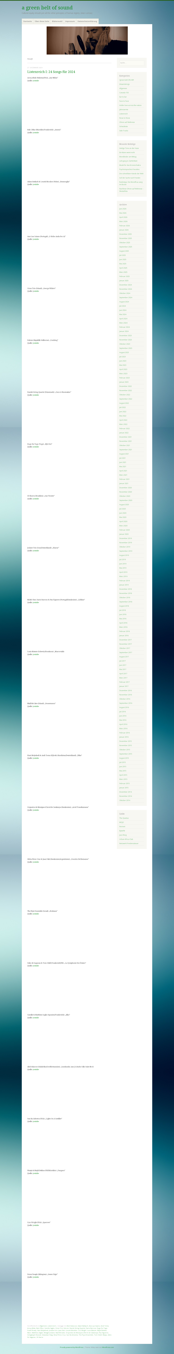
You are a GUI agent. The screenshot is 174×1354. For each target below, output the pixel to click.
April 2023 (123, 369)
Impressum (70, 21)
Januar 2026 (123, 230)
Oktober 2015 (124, 749)
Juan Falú (61, 1330)
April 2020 (123, 521)
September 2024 (125, 297)
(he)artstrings (124, 84)
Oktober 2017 (124, 648)
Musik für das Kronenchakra (130, 165)
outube (36, 291)
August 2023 (124, 352)
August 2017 (124, 657)
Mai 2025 (122, 264)
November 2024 (125, 289)
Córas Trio (59, 1328)
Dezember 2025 (125, 234)
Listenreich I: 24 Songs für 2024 (51, 72)
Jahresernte (123, 109)
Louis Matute (91, 1330)
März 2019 (123, 576)
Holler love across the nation (130, 105)
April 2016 (123, 724)
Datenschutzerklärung (87, 21)
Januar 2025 (123, 280)
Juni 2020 (122, 513)
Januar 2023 (123, 382)
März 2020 (123, 526)
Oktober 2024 (124, 293)
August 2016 (124, 707)
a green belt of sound (47, 8)
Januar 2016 (123, 737)
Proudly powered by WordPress (71, 1347)
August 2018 (124, 606)
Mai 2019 (122, 568)
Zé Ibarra (39, 1337)
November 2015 (125, 745)
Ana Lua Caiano (94, 1326)
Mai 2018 (122, 618)
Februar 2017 (124, 682)
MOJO (121, 822)
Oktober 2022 (124, 395)
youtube (36, 81)
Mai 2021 (122, 466)
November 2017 (125, 644)
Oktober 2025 (124, 242)
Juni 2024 (122, 310)
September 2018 (125, 602)
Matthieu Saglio (37, 1333)
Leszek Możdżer (71, 1330)
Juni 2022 (122, 411)
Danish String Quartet (77, 1328)
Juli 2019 (122, 559)
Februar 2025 (124, 276)
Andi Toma (105, 1326)
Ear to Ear (123, 97)
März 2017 (123, 678)
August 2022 (124, 403)
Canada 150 (124, 92)
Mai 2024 (122, 314)
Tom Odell (98, 1335)
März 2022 (123, 424)
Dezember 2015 (125, 741)
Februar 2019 (124, 580)
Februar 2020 (124, 530)
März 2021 (123, 475)
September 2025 (125, 247)
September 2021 (125, 449)
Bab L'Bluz (40, 1328)
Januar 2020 (123, 534)
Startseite (27, 21)
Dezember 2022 (125, 386)
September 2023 (125, 348)
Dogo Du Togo (102, 1328)
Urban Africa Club (126, 839)
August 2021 (124, 454)
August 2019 (124, 555)
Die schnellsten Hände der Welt (131, 173)
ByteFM (122, 831)
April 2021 (123, 471)
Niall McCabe (60, 1333)
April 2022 (123, 420)
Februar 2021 (124, 479)
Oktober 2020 (124, 496)
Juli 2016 (122, 711)
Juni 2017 (122, 665)
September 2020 (125, 500)
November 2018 (125, 593)
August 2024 (124, 302)
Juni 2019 (122, 564)
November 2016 (125, 695)
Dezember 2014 (125, 792)
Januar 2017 (123, 686)
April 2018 (123, 623)
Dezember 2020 (125, 488)
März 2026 (123, 221)
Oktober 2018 (124, 597)
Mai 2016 (122, 720)
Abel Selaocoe (72, 1326)
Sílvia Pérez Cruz (59, 1335)
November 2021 (125, 441)
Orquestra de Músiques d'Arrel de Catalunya (82, 1333)
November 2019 (125, 542)
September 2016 (125, 703)
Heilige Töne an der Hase (129, 148)
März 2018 (123, 627)
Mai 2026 (122, 213)
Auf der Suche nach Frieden (129, 178)
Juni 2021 (122, 462)
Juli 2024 (122, 306)
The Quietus (124, 818)
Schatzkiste (123, 126)
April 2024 (123, 318)
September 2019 (125, 551)
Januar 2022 (123, 433)
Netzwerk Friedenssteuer (129, 843)
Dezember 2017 (125, 640)
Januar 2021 (123, 483)
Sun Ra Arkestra (72, 1335)
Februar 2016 (124, 733)
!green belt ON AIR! (126, 80)
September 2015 (125, 754)
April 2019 (123, 572)
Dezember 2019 (125, 538)
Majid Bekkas (102, 1330)
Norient (122, 826)
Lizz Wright (82, 1330)
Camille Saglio (49, 1328)
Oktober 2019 (124, 547)
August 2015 (124, 758)
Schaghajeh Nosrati (34, 1335)
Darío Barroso (91, 1328)
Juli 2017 (122, 661)
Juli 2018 (122, 610)
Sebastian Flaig (47, 1335)
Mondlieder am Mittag (127, 157)
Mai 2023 (122, 365)
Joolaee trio (53, 1330)
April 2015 (123, 775)
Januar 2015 (123, 788)
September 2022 (125, 399)
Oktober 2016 (124, 699)
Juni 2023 (122, 361)
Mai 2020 (122, 517)
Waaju (105, 1335)
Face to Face (124, 101)
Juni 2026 (122, 209)
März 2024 (123, 323)
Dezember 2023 (125, 335)
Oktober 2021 (124, 445)
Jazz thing (123, 835)
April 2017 (123, 673)
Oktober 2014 (124, 800)
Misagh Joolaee (49, 1333)
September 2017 (125, 652)
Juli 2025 (122, 255)
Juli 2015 (122, 762)
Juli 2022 (122, 407)
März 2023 (123, 373)
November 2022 (125, 390)
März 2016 (123, 728)
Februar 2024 (124, 327)
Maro (29, 1333)
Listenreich (52, 1326)
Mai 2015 (122, 771)
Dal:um (66, 1328)
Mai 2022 (122, 416)
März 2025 (123, 272)
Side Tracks (123, 130)
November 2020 (125, 492)
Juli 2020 (122, 509)
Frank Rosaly (31, 1330)
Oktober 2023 (124, 344)
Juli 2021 (122, 458)
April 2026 (123, 217)
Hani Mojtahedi (42, 1330)
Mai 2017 (122, 669)
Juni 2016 (122, 716)
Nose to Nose (124, 118)
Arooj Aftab (31, 1328)
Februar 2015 (124, 783)
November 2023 (125, 340)
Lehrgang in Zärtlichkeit (128, 161)
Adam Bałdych (83, 1326)
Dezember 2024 (125, 285)
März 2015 (123, 779)
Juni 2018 (122, 614)
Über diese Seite (42, 21)
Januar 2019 (123, 585)
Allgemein (43, 1326)
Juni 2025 (122, 259)
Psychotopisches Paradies (129, 169)
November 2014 (125, 796)
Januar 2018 (123, 635)
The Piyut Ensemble (86, 1335)
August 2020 (124, 504)
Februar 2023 (124, 378)
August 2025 (124, 251)
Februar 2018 (124, 631)
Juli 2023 (122, 357)
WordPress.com (108, 1347)
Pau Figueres (103, 1333)
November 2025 (125, 238)
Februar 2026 (124, 226)
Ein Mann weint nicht (127, 152)
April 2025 (123, 268)
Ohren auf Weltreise (127, 122)
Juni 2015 (122, 766)
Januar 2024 (123, 331)
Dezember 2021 (125, 437)
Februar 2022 (124, 428)
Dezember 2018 (125, 589)
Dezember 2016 (125, 690)
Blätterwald (57, 21)
